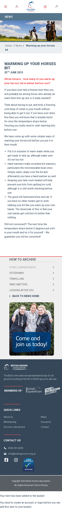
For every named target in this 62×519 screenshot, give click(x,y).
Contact (45, 427)
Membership (10, 422)
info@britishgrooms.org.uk (22, 453)
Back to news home (25, 296)
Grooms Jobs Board (14, 427)
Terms (37, 485)
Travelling (16, 278)
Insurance (46, 422)
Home (8, 45)
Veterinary (16, 273)
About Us (8, 417)
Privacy (44, 485)
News (18, 45)
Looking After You (21, 290)
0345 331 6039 (15, 448)
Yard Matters (18, 284)
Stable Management (22, 267)
